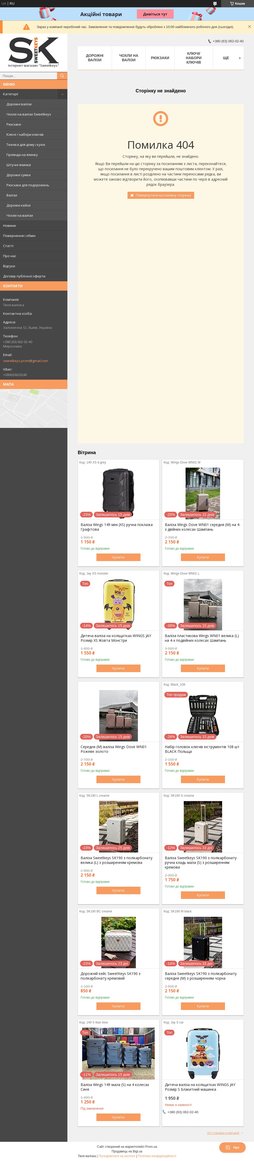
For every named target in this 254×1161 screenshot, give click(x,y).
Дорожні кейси (18, 205)
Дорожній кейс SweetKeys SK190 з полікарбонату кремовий (110, 976)
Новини (9, 225)
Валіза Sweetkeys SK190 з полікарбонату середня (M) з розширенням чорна (201, 976)
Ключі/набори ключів (194, 57)
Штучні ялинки (18, 164)
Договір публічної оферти (24, 276)
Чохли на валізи (19, 215)
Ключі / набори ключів (25, 134)
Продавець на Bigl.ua (127, 1151)
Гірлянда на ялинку (22, 154)
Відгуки (9, 266)
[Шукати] (62, 76)
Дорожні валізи (19, 104)
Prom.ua (151, 1147)
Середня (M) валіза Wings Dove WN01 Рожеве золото (114, 749)
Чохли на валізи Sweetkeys (28, 114)
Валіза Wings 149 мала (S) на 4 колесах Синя (115, 1087)
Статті (8, 245)
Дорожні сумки (18, 175)
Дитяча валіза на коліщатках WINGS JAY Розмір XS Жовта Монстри (116, 638)
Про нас (9, 256)
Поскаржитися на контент (116, 1156)
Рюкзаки (13, 124)
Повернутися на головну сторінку (163, 195)
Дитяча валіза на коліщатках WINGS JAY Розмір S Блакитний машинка (200, 1087)
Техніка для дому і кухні (25, 144)
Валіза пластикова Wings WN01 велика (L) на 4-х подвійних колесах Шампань (202, 638)
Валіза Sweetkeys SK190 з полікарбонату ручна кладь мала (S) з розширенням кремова (201, 863)
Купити (118, 557)
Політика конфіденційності (157, 1156)
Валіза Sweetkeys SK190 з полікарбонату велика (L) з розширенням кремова (116, 860)
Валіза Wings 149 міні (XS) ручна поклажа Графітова (117, 527)
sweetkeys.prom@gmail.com (25, 360)
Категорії (10, 94)
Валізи (11, 195)
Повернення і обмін (19, 235)
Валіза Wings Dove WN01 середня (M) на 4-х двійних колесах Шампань (203, 527)
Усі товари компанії (223, 1132)
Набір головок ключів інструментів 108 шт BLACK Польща (202, 749)
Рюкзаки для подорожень (27, 185)
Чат (232, 1147)
